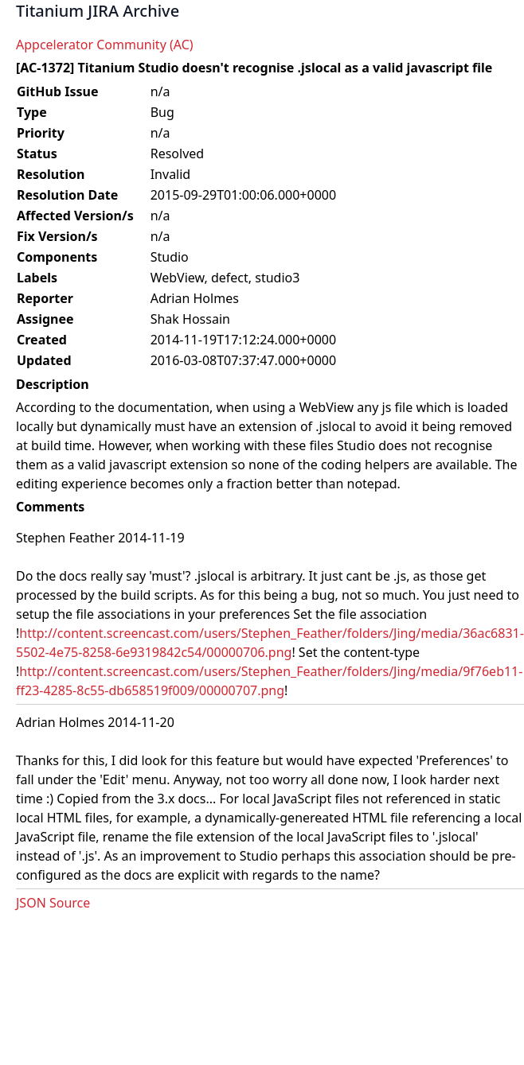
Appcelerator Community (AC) (105, 44)
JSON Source (53, 902)
